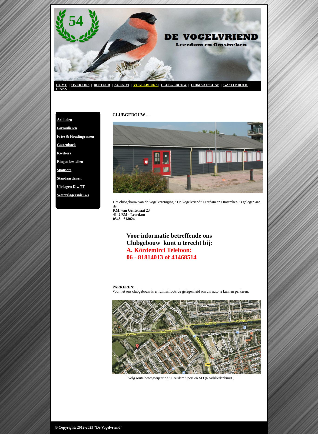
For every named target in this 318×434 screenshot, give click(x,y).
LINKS (61, 89)
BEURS (152, 85)
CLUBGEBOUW (174, 85)
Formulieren (67, 128)
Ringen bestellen (70, 162)
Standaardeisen (69, 178)
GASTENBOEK (235, 85)
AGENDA (121, 85)
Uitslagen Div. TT (71, 187)
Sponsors (64, 170)
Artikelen (64, 120)
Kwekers (64, 153)
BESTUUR (102, 85)
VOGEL (139, 85)
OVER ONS (80, 85)
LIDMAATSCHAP (205, 85)
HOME (61, 85)
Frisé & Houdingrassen (75, 136)
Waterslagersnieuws (73, 195)
